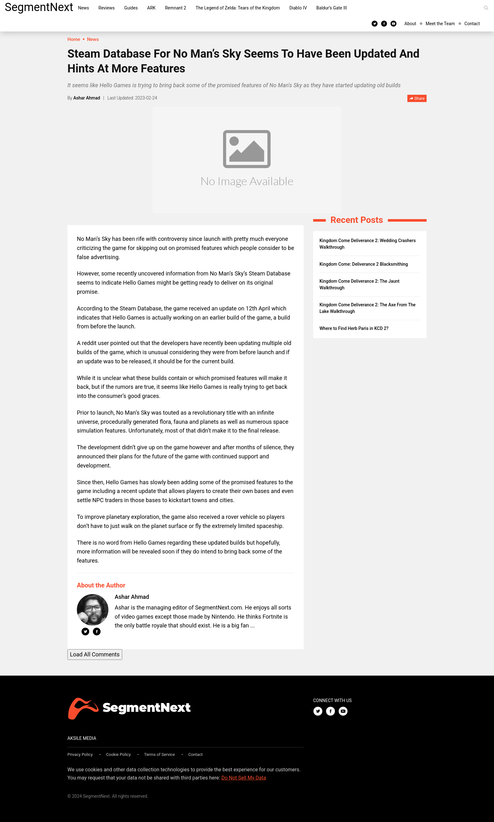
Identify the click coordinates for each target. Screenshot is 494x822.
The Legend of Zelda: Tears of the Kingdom (238, 7)
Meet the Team (440, 23)
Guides (131, 7)
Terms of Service (159, 754)
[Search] (486, 8)
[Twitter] (374, 23)
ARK (151, 7)
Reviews (107, 7)
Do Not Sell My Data (243, 778)
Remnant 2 (175, 7)
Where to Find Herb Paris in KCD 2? (353, 328)
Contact (472, 23)
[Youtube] (393, 23)
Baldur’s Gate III (331, 7)
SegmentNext (39, 7)
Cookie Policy (118, 754)
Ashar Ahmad (86, 97)
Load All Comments (95, 654)
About (410, 23)
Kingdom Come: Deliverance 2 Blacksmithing (363, 264)
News (83, 7)
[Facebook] (384, 23)
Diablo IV (298, 7)
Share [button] (417, 98)
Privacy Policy (80, 754)
